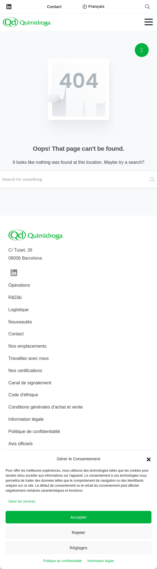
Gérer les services (21, 501)
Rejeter (78, 532)
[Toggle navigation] (148, 22)
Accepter (78, 517)
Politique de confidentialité (62, 561)
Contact (54, 6)
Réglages (78, 547)
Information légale (101, 561)
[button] (148, 459)
